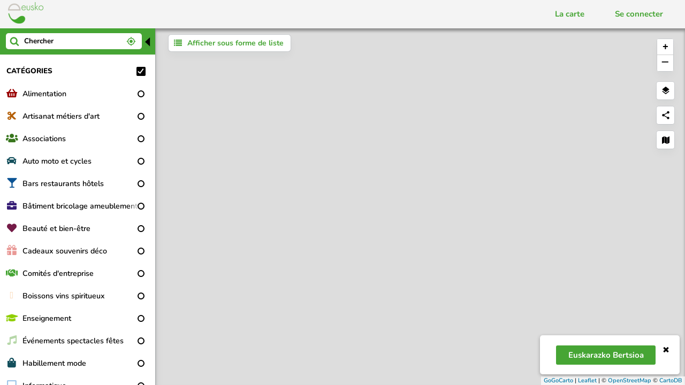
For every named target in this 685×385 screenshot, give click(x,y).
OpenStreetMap (629, 380)
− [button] (665, 63)
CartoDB (670, 380)
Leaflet (587, 380)
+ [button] (665, 47)
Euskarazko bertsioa (606, 355)
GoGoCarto (558, 380)
